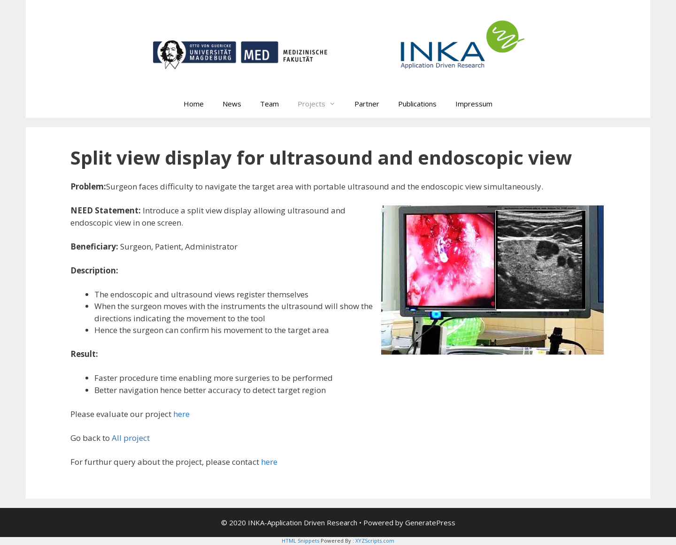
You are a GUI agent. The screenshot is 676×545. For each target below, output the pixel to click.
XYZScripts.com (374, 540)
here (181, 414)
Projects (321, 104)
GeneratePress (430, 522)
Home (194, 103)
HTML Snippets (300, 540)
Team (269, 103)
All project (131, 437)
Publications (417, 103)
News (232, 103)
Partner (366, 103)
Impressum (473, 103)
